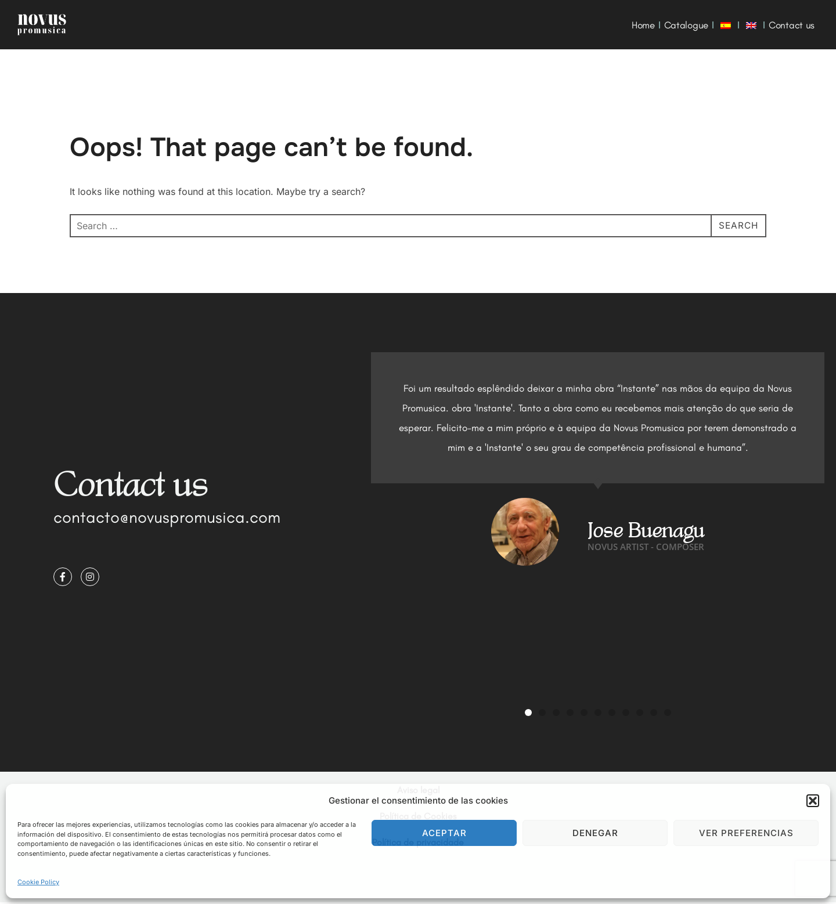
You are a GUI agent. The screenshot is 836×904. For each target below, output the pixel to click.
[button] (813, 801)
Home (643, 25)
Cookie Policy (38, 882)
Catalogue (686, 25)
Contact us (792, 25)
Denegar (595, 832)
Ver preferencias (746, 832)
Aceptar (444, 832)
